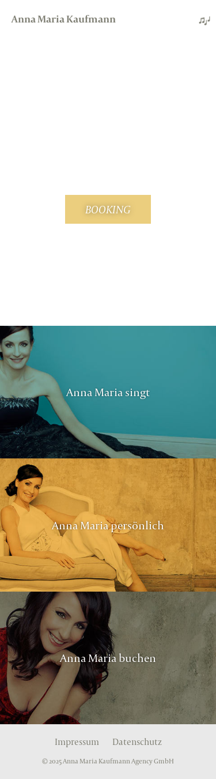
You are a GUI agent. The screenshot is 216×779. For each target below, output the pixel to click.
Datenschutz (137, 742)
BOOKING (108, 209)
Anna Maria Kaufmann (64, 18)
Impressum (77, 742)
